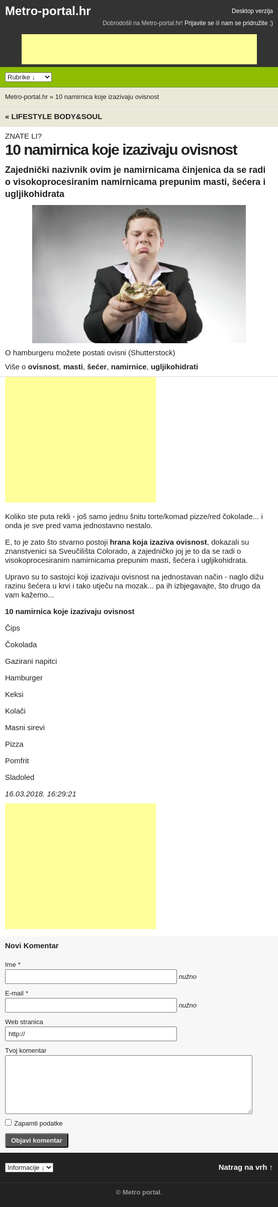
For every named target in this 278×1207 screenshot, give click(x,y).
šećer (97, 366)
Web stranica (24, 1022)
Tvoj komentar (25, 1050)
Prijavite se (199, 23)
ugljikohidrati (174, 366)
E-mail (16, 993)
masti (73, 366)
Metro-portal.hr (48, 11)
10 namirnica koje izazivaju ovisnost (107, 96)
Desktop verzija (252, 11)
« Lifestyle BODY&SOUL (53, 116)
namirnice (129, 366)
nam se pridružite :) (247, 23)
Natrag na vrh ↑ (246, 1167)
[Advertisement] (139, 49)
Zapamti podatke (34, 1123)
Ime (12, 964)
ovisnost (43, 366)
